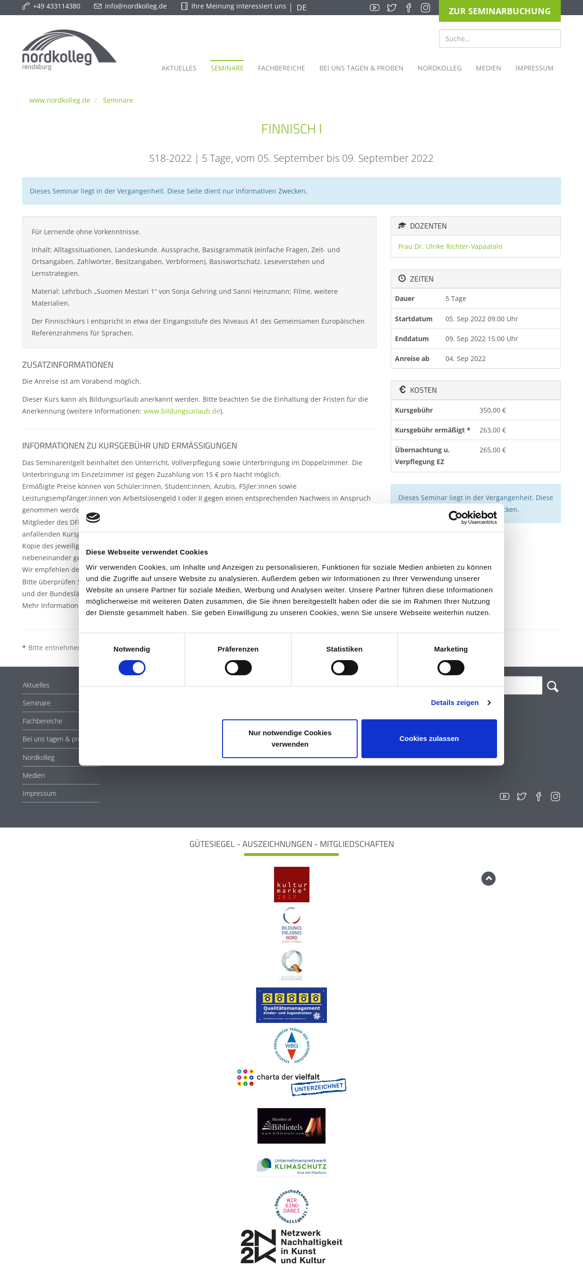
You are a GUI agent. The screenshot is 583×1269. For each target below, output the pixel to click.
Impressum (39, 793)
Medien (34, 775)
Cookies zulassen (429, 738)
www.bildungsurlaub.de (182, 410)
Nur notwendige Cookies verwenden (290, 738)
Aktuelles (36, 684)
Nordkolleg (38, 757)
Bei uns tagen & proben (58, 738)
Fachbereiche (42, 720)
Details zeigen (455, 702)
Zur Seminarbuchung (500, 11)
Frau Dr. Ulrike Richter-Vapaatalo (450, 246)
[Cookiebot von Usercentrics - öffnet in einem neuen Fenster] (455, 518)
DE (301, 7)
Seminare (118, 100)
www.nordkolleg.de (59, 100)
